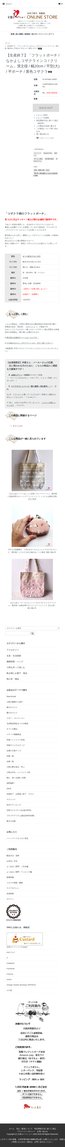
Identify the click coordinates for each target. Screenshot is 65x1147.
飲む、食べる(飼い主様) (16, 778)
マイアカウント (13, 888)
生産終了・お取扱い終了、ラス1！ (21, 794)
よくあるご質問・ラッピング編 (19, 872)
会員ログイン (16, 375)
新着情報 (10, 877)
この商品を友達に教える (46, 126)
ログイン (10, 899)
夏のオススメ (12, 713)
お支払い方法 (12, 861)
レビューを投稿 (42, 118)
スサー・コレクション (16, 718)
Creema (10, 974)
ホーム (7, 43)
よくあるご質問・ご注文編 (17, 866)
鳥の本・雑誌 (13, 679)
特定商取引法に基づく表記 (45, 1129)
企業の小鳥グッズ (14, 751)
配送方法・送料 (13, 856)
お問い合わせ (42, 1131)
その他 (9, 990)
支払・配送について (24, 1129)
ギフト (51, 34)
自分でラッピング (14, 805)
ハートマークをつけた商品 (17, 838)
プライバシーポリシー (26, 1131)
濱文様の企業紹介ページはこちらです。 (22, 338)
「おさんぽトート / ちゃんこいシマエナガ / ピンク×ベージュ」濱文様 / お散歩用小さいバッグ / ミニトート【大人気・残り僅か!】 (32, 605)
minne (9, 979)
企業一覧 (10, 761)
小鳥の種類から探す (15, 702)
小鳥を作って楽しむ (16, 667)
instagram (10, 963)
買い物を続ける (42, 134)
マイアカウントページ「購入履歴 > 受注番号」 (30, 386)
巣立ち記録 (17, 426)
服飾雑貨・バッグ (15, 661)
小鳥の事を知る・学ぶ (16, 767)
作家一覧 (10, 756)
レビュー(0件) (41, 115)
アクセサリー (13, 650)
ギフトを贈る (12, 729)
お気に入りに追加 (45, 138)
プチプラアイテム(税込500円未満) (20, 816)
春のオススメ (12, 707)
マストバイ (42, 34)
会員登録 (10, 893)
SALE (9, 788)
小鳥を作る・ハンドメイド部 (18, 772)
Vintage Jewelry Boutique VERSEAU (21, 985)
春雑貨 (27, 34)
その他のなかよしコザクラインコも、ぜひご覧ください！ (29, 343)
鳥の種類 (19, 34)
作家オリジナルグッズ (16, 745)
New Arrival (11, 696)
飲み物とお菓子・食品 (17, 673)
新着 (12, 34)
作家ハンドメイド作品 (16, 740)
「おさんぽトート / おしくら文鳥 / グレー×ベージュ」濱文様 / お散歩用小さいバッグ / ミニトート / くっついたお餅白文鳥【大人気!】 (32, 496)
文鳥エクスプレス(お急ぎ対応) (19, 810)
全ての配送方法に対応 (32, 256)
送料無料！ (11, 783)
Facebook (10, 969)
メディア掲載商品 (14, 734)
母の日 (34, 34)
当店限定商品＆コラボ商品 (17, 723)
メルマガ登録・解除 (15, 883)
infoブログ (11, 952)
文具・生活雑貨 (14, 656)
